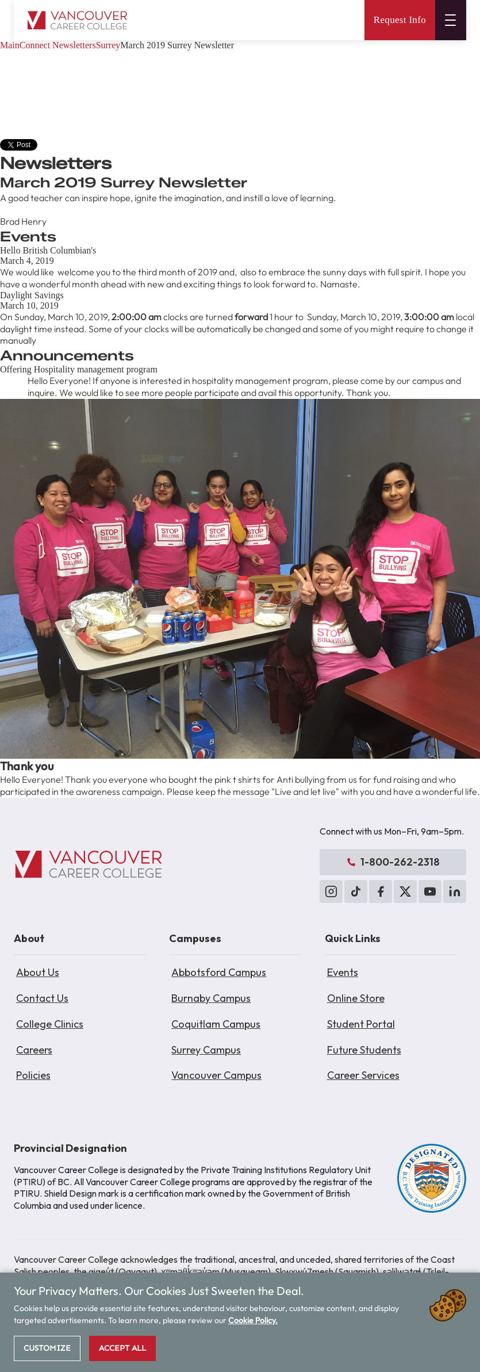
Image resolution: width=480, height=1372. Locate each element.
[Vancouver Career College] (88, 864)
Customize (47, 1348)
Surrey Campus (206, 1049)
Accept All (122, 1348)
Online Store (356, 998)
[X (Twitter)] (405, 891)
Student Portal (361, 1024)
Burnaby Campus (211, 998)
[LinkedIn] (454, 891)
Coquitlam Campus (215, 1024)
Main (10, 45)
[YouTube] (429, 891)
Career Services (363, 1075)
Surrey (108, 45)
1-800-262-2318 (393, 861)
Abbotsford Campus (218, 972)
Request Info (400, 19)
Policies (33, 1075)
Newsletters (74, 45)
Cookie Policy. (253, 1320)
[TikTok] (355, 891)
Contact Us (42, 998)
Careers (34, 1049)
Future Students (364, 1049)
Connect (35, 45)
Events (342, 972)
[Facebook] (380, 891)
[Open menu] (450, 20)
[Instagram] (331, 891)
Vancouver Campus (216, 1075)
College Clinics (49, 1024)
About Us (37, 972)
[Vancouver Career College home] (77, 20)
